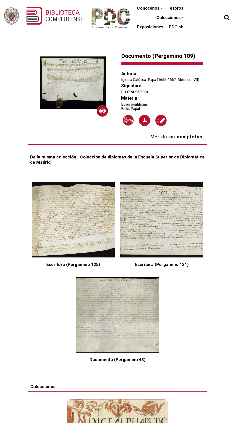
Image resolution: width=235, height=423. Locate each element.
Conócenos (149, 8)
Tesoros (175, 8)
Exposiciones (150, 27)
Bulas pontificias (134, 104)
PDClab (176, 27)
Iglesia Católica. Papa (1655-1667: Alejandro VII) (160, 80)
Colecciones (170, 17)
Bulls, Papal (130, 109)
